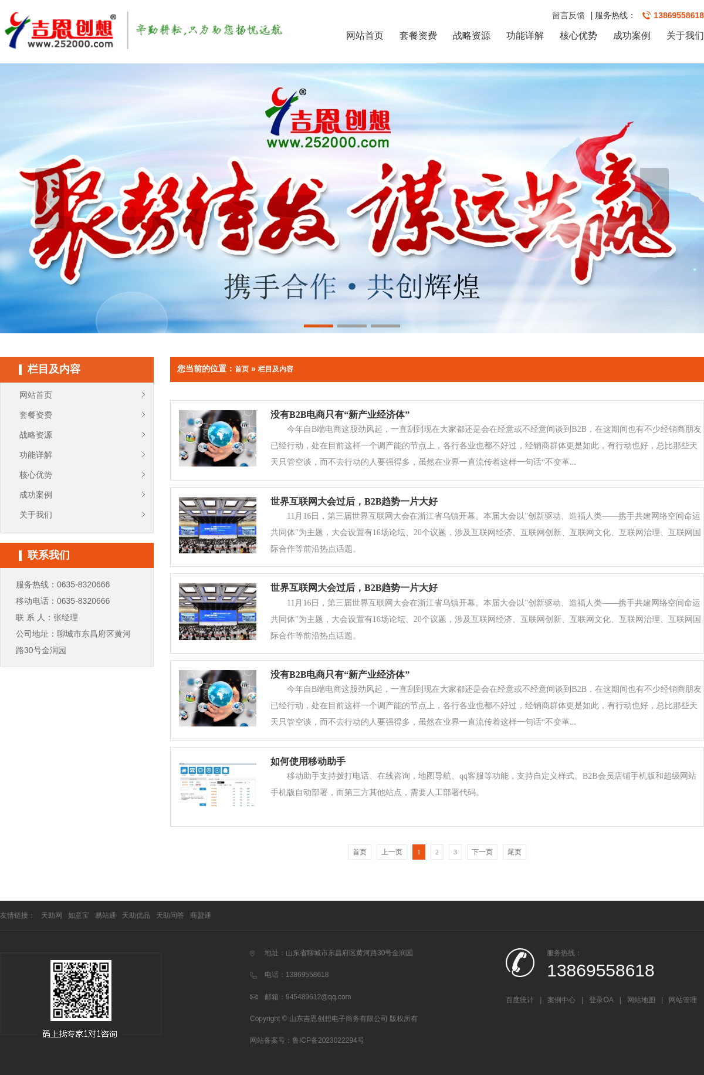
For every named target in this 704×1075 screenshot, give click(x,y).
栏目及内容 (275, 369)
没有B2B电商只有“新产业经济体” (339, 415)
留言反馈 (568, 15)
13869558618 (679, 15)
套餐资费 (418, 35)
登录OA (601, 1000)
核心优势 (578, 35)
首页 (242, 369)
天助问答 (170, 915)
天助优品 (136, 915)
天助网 (51, 915)
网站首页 (365, 35)
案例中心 (561, 1000)
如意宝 (78, 915)
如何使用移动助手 (308, 761)
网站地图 (641, 1000)
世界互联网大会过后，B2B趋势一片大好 (354, 501)
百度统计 (520, 1000)
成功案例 (632, 35)
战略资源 (471, 35)
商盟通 (200, 915)
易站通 (105, 915)
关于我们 (685, 35)
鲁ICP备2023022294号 (328, 1040)
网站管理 (683, 1000)
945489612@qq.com (318, 997)
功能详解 (525, 35)
